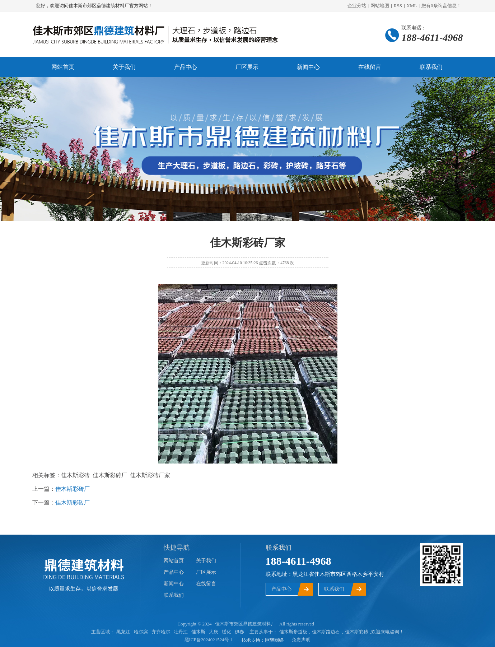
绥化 (226, 631)
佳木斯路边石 (326, 631)
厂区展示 (246, 67)
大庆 (213, 631)
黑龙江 (123, 631)
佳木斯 (198, 631)
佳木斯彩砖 (356, 631)
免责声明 (301, 639)
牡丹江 (181, 631)
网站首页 (62, 67)
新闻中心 (308, 67)
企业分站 (356, 5)
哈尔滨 (141, 631)
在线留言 (369, 67)
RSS (398, 5)
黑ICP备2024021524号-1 (209, 639)
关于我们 (124, 67)
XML (412, 5)
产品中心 (185, 67)
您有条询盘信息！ (441, 5)
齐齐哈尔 (160, 631)
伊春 (239, 631)
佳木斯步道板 (293, 631)
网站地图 (379, 5)
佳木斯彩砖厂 (72, 489)
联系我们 (431, 67)
